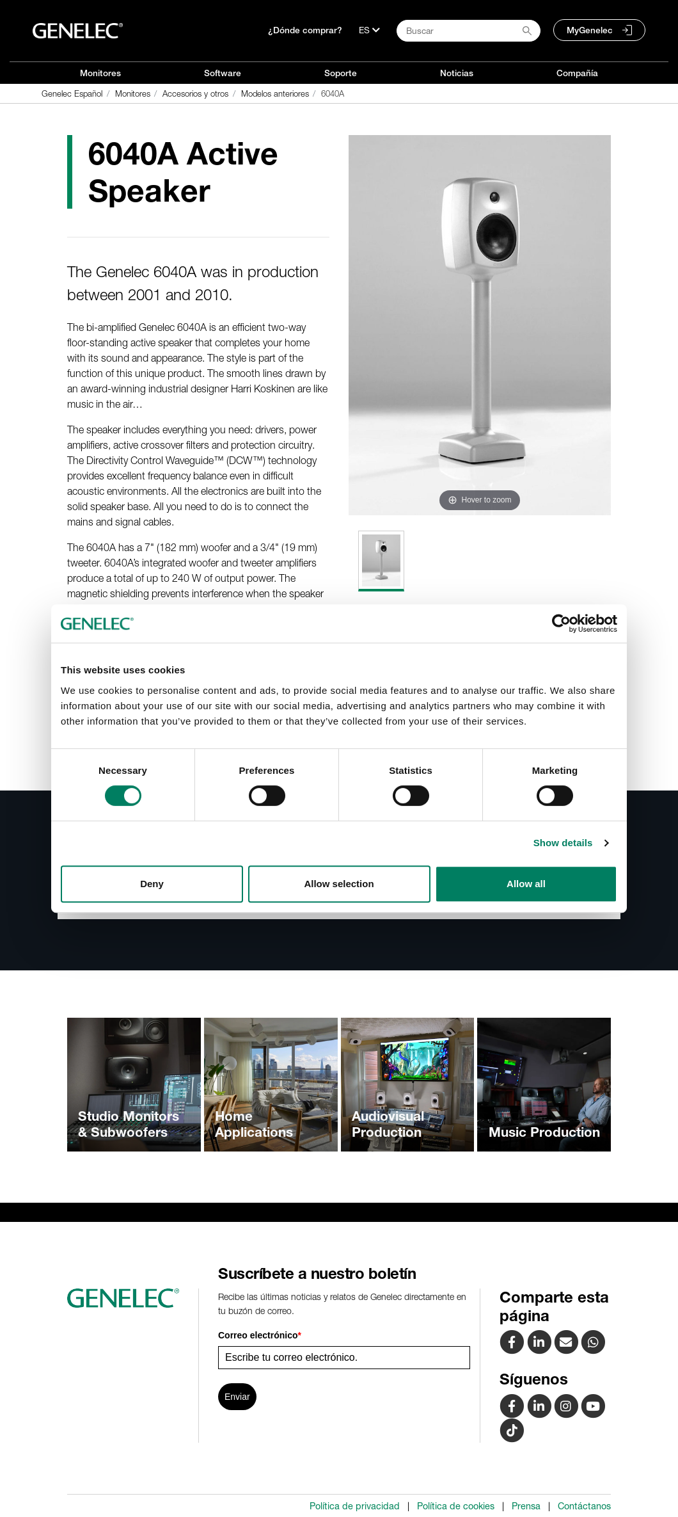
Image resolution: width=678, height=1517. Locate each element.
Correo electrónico (259, 1335)
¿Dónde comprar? (305, 30)
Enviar (237, 1397)
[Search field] (468, 31)
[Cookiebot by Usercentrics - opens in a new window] (561, 623)
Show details (563, 842)
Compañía (577, 73)
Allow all (526, 883)
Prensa (526, 1506)
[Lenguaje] (369, 30)
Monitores (100, 73)
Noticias (456, 73)
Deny (152, 883)
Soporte (340, 73)
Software (222, 73)
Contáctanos (584, 1506)
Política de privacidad (355, 1506)
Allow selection (339, 883)
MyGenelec (590, 30)
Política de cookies (455, 1506)
